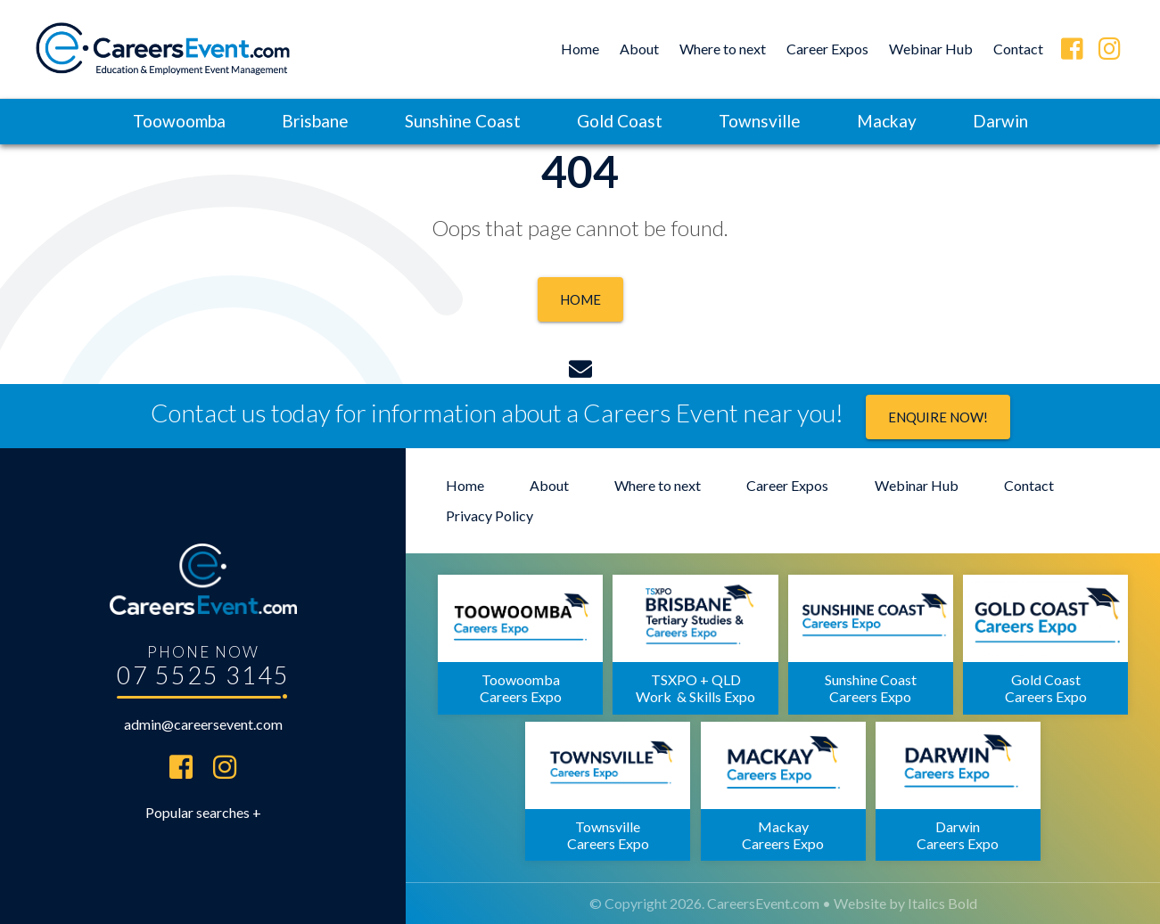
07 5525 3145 (203, 675)
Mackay (887, 120)
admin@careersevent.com (203, 723)
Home (580, 48)
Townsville (760, 120)
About (639, 48)
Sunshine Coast (463, 120)
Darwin (1000, 120)
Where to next (722, 48)
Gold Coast (619, 120)
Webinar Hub (931, 48)
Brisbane (315, 120)
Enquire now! (938, 417)
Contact (1018, 48)
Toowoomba (179, 120)
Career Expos (827, 48)
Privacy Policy (489, 515)
